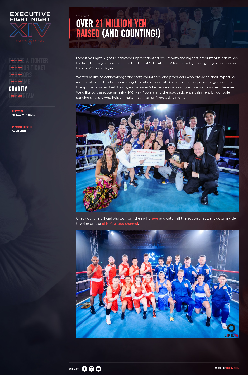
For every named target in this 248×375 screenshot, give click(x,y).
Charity (18, 88)
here (154, 218)
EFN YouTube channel (120, 223)
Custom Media (232, 368)
